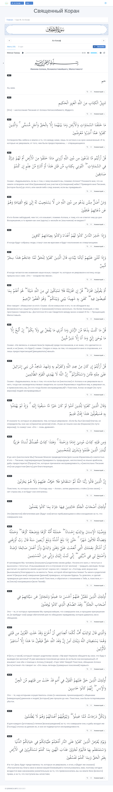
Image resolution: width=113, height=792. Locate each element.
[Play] (23, 53)
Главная (10, 20)
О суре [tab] (20, 47)
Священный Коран (56, 11)
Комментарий (99, 92)
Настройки (99, 46)
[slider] (53, 53)
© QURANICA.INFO (11, 788)
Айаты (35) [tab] (11, 47)
